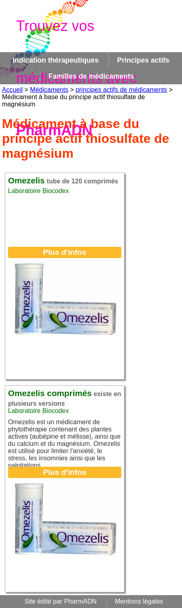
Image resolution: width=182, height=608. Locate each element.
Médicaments (49, 89)
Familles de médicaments (91, 76)
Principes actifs (143, 60)
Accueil (12, 89)
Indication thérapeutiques (55, 60)
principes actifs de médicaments (121, 89)
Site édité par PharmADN (61, 601)
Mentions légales (139, 601)
